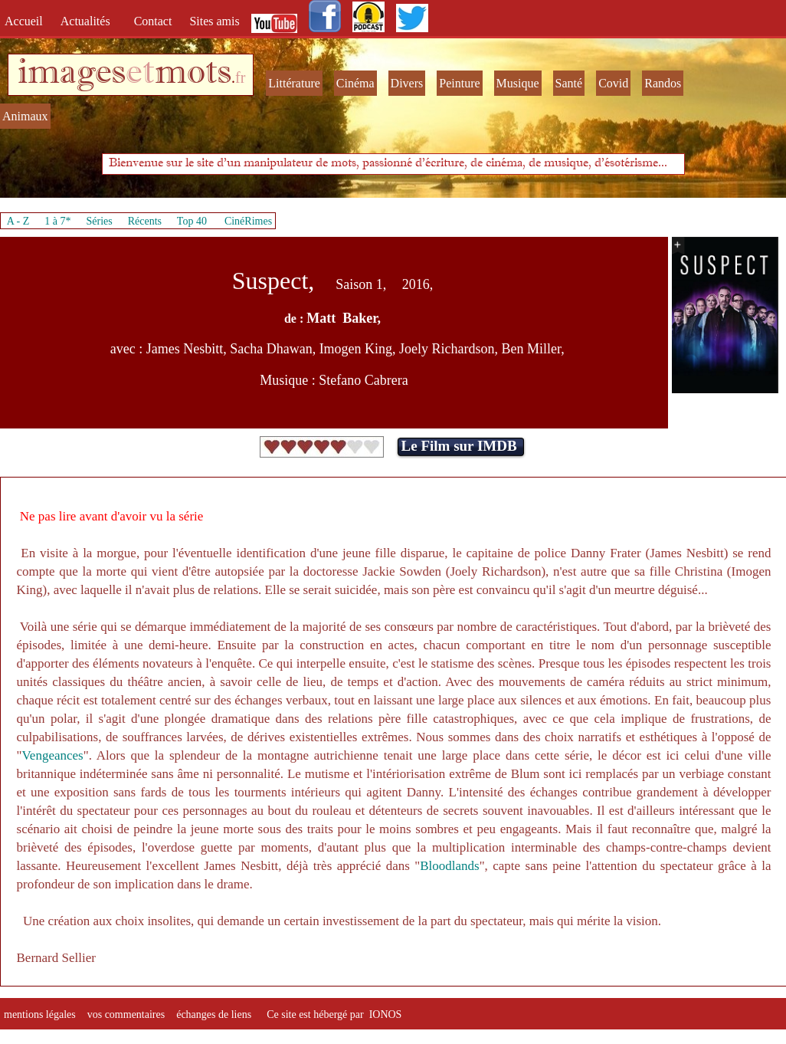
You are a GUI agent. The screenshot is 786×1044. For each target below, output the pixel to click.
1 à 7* (57, 221)
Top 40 (192, 221)
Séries (100, 221)
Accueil (27, 21)
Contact (154, 21)
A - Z (18, 221)
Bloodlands (449, 866)
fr (240, 77)
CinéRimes (248, 221)
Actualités (90, 21)
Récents (145, 221)
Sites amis (214, 21)
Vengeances (52, 755)
